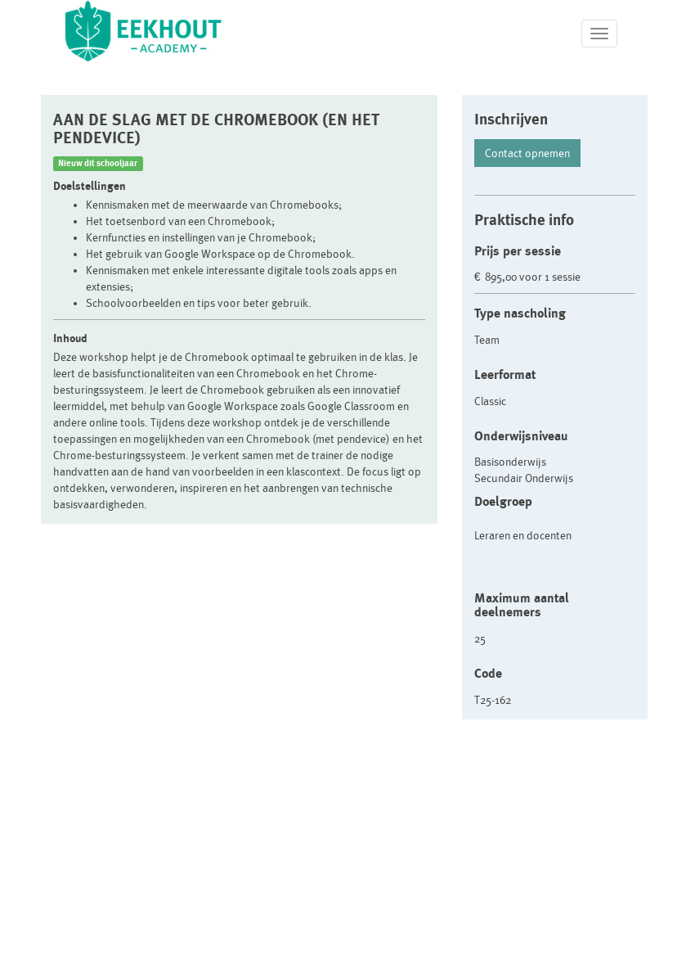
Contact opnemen (527, 153)
